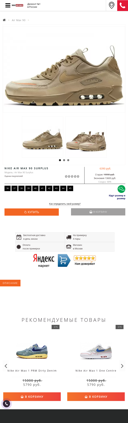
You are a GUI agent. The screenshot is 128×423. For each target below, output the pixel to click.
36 (7, 188)
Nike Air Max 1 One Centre (96, 370)
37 (14, 188)
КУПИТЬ (33, 212)
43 (56, 188)
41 (42, 188)
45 (70, 188)
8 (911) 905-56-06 (122, 5)
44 (63, 188)
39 (28, 188)
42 (49, 188)
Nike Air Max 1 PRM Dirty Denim (32, 370)
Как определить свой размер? (65, 204)
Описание (10, 283)
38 (21, 188)
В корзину (98, 211)
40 (35, 188)
